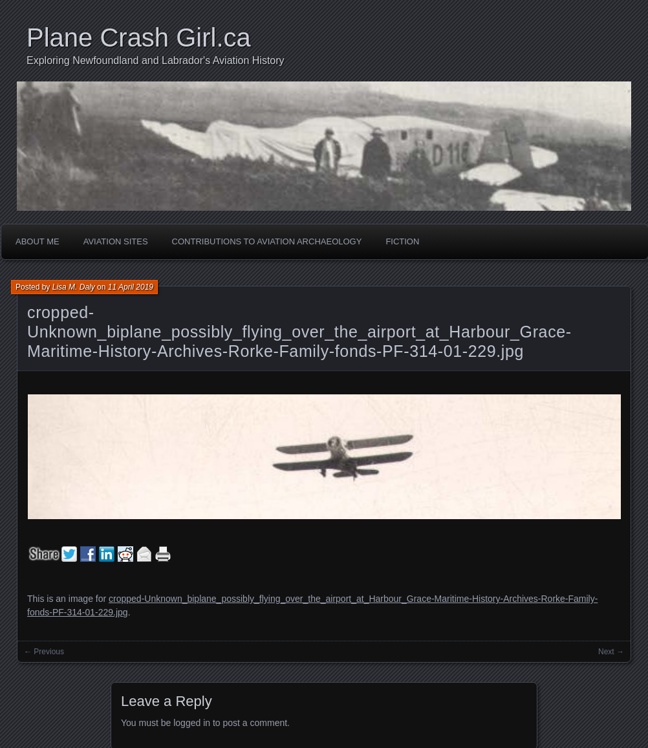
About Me (37, 241)
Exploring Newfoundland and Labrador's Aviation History (156, 60)
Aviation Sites (115, 241)
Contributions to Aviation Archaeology (267, 241)
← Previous (44, 651)
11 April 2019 (130, 287)
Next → (611, 651)
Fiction (402, 241)
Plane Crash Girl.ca (139, 37)
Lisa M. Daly (73, 287)
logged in (191, 723)
